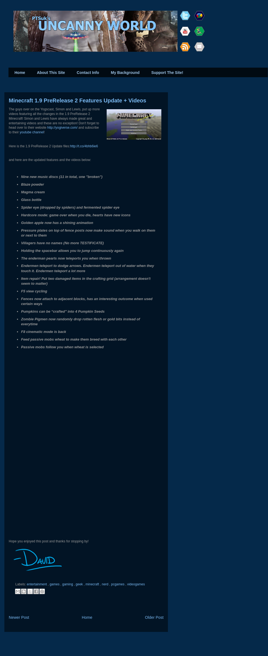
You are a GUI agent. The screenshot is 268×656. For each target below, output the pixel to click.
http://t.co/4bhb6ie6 (84, 146)
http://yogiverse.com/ (62, 128)
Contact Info (88, 72)
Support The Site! (167, 72)
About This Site (51, 72)
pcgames (118, 584)
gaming (68, 584)
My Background (125, 72)
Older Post (154, 617)
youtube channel (32, 132)
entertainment (37, 584)
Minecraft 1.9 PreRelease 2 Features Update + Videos (77, 100)
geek (80, 584)
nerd (105, 584)
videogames (136, 584)
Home (19, 72)
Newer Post (19, 617)
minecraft (93, 584)
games (54, 584)
